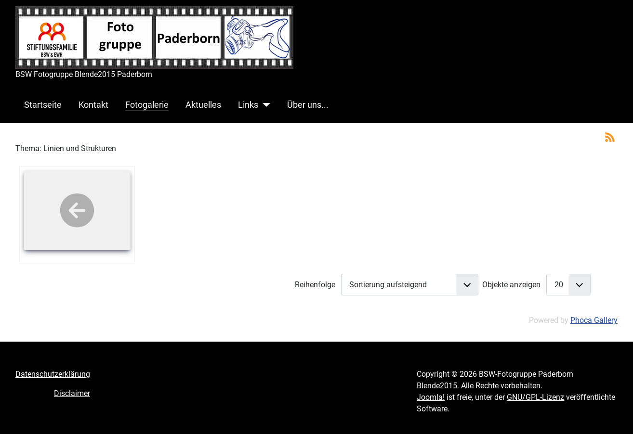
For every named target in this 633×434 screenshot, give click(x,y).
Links (248, 105)
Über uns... (308, 105)
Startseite (43, 105)
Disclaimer (72, 393)
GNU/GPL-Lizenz (535, 397)
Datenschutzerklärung (52, 374)
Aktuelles (203, 105)
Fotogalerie (147, 105)
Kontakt (93, 105)
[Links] (264, 105)
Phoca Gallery (594, 320)
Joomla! (431, 397)
